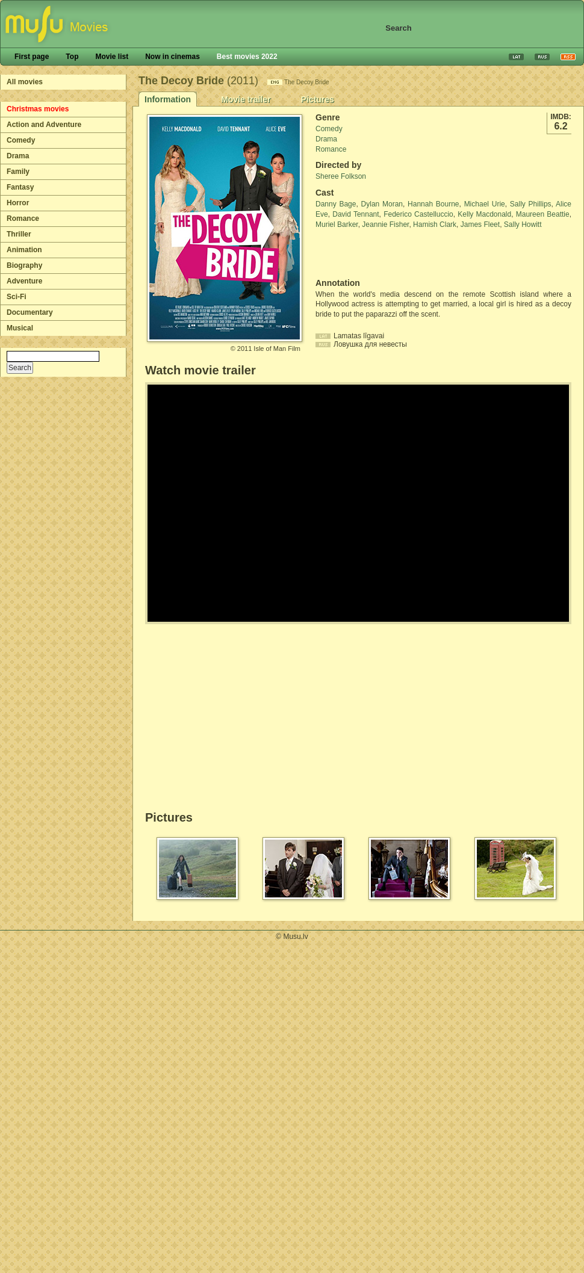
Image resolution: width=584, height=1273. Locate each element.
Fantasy (20, 187)
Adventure (24, 281)
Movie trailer (245, 99)
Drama (18, 156)
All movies (25, 82)
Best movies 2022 (247, 56)
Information (167, 99)
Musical (20, 328)
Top (72, 56)
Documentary (30, 312)
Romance (23, 218)
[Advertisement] (385, 254)
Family (18, 171)
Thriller (19, 234)
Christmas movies (38, 109)
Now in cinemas (172, 56)
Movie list (111, 56)
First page (31, 56)
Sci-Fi (16, 297)
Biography (24, 265)
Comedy (21, 140)
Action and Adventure (44, 124)
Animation (24, 250)
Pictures (317, 99)
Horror (18, 203)
